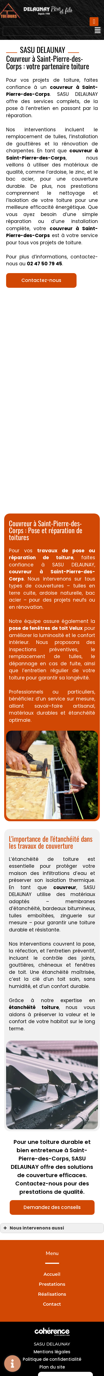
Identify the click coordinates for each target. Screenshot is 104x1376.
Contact (52, 1304)
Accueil (52, 1274)
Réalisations (52, 1294)
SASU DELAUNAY (52, 1344)
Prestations (52, 1284)
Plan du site (52, 1367)
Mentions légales (52, 1352)
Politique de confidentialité (52, 1359)
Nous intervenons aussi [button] (33, 1228)
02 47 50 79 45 (44, 263)
